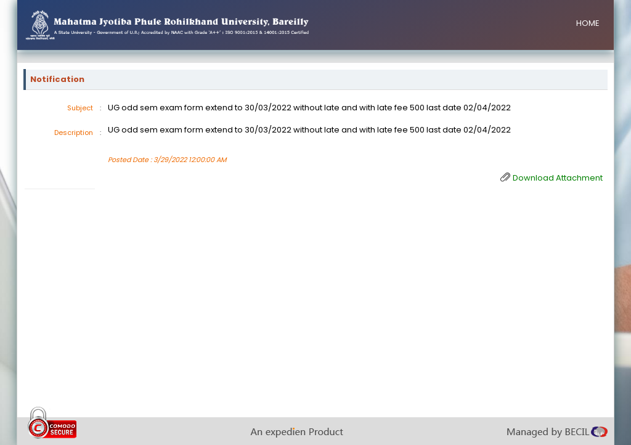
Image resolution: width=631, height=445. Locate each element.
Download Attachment (558, 178)
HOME (588, 23)
